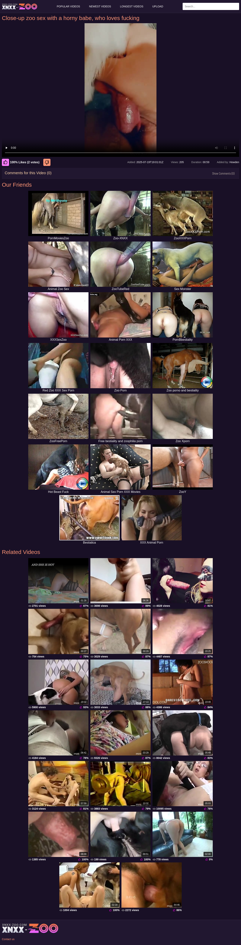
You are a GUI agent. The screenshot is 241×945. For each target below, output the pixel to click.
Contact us (8, 939)
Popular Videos (68, 6)
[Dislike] (47, 162)
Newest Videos (100, 6)
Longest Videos (131, 6)
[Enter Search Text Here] (211, 6)
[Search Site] (235, 6)
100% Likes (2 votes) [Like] (21, 162)
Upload (157, 6)
